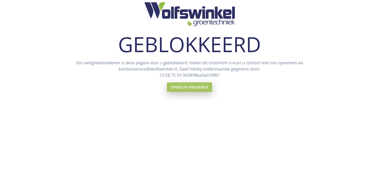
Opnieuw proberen (189, 87)
